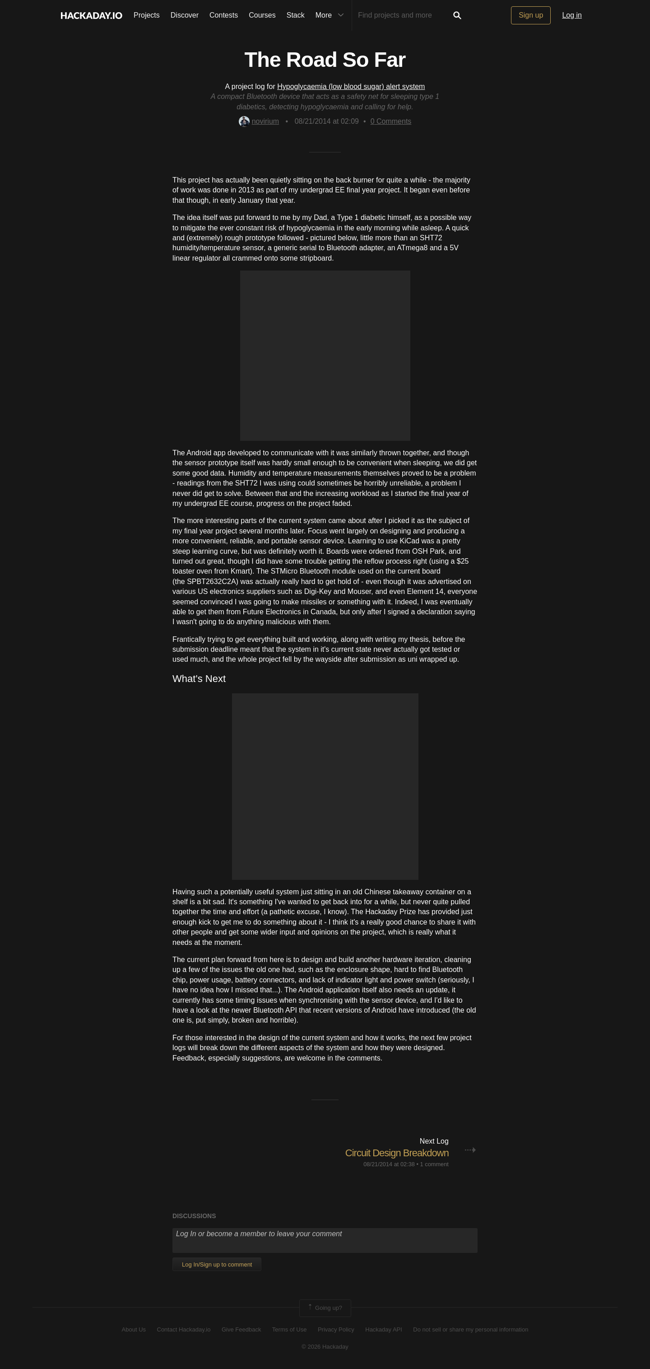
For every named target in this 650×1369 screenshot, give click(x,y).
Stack (296, 15)
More (332, 15)
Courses (262, 15)
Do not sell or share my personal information (470, 1329)
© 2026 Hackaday (325, 1346)
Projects (147, 15)
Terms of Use (289, 1329)
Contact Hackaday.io (184, 1329)
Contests (223, 15)
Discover (185, 15)
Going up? (324, 1308)
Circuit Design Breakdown (397, 1153)
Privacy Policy (336, 1329)
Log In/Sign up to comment (217, 1264)
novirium (259, 121)
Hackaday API (383, 1329)
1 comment (434, 1164)
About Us (134, 1329)
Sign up (531, 15)
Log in (572, 15)
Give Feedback (241, 1329)
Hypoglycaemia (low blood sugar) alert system (351, 86)
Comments (391, 121)
